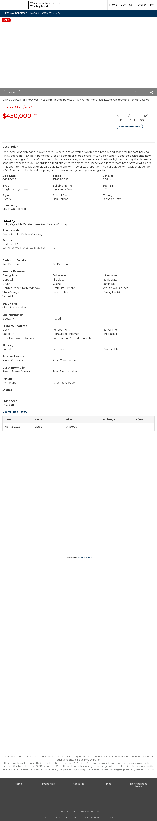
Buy (123, 4)
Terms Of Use (66, 812)
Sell (131, 4)
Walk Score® (85, 557)
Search (142, 4)
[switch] (135, 92)
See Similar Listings (129, 126)
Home (113, 4)
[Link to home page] (14, 5)
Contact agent (12, 92)
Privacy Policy (89, 812)
